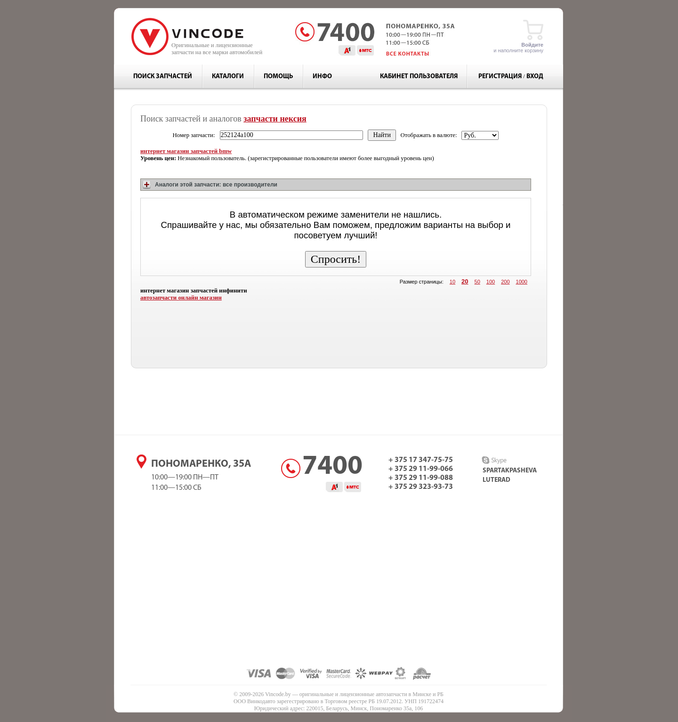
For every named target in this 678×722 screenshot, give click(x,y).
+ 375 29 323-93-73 (420, 487)
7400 (332, 467)
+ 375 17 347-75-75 (420, 460)
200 (505, 281)
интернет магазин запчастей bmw (186, 151)
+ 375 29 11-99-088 (420, 478)
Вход (534, 76)
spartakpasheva (510, 470)
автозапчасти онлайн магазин (181, 297)
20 (464, 281)
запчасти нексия (275, 118)
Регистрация (500, 76)
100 (490, 281)
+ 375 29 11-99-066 (420, 469)
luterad (496, 480)
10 (452, 281)
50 (477, 281)
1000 (521, 281)
